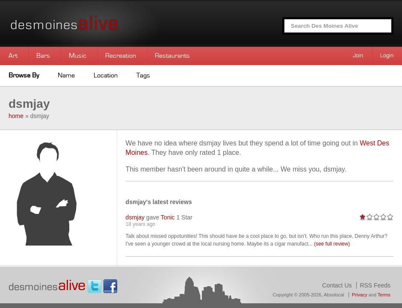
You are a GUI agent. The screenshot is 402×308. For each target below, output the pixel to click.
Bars (43, 55)
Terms (384, 294)
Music (77, 55)
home (16, 116)
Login (386, 56)
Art (13, 55)
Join (358, 56)
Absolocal (334, 294)
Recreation (120, 55)
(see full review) (332, 244)
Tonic (168, 217)
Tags (143, 75)
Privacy (359, 294)
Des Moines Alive (94, 23)
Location (106, 75)
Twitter (94, 286)
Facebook (110, 286)
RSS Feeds (375, 285)
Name (66, 75)
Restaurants (172, 55)
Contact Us (337, 285)
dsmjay (135, 217)
